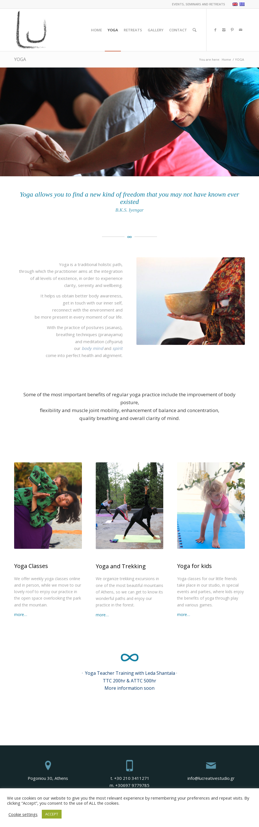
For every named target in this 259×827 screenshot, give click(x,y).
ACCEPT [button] (51, 814)
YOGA (20, 59)
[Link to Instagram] (223, 29)
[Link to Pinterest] (232, 29)
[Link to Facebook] (215, 29)
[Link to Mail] (240, 29)
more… (20, 614)
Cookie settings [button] (23, 814)
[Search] (194, 30)
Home (226, 59)
